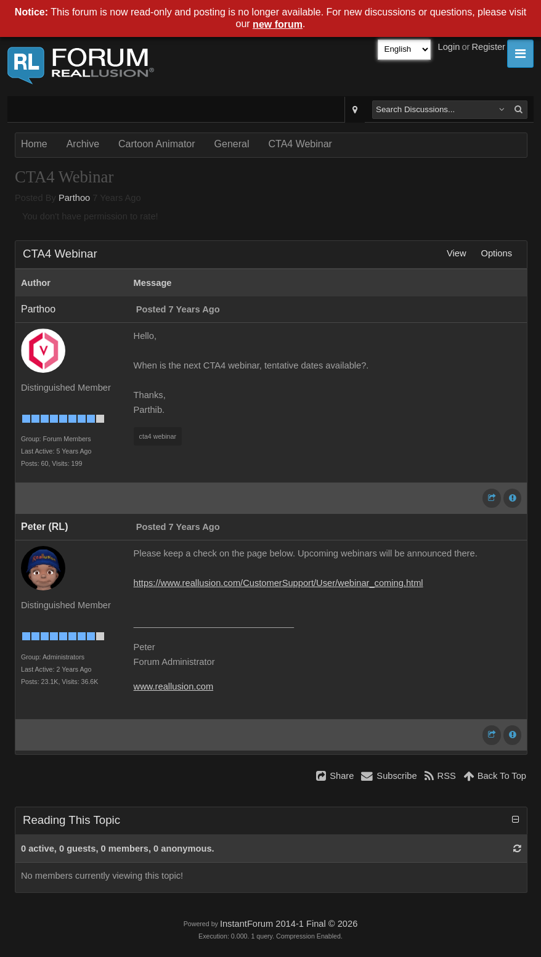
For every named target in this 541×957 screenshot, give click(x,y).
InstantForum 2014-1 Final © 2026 (288, 924)
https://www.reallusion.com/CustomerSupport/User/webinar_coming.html (278, 583)
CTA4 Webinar (300, 144)
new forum (278, 24)
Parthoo (74, 198)
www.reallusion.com (174, 686)
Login (449, 47)
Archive (83, 144)
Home (34, 144)
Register (488, 47)
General (232, 144)
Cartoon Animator (156, 144)
